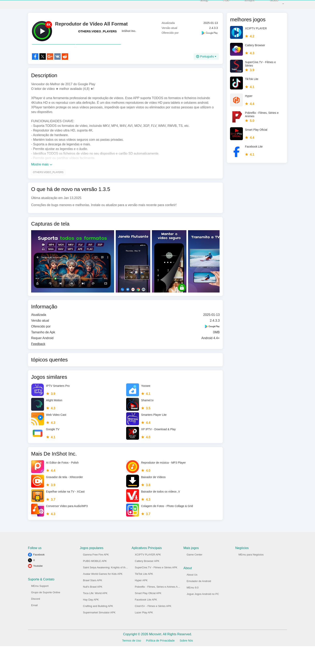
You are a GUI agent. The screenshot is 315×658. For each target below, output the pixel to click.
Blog (198, 6)
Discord (35, 610)
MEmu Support (40, 597)
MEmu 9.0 (192, 599)
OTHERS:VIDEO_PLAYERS (97, 34)
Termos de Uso (131, 652)
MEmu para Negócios (251, 566)
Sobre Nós (186, 652)
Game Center (194, 566)
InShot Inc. (129, 34)
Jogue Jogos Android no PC (203, 605)
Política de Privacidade (160, 652)
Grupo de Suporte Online (45, 604)
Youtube (38, 577)
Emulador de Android (199, 592)
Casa (268, 6)
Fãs (220, 6)
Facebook (39, 566)
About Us (192, 586)
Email (34, 617)
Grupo (243, 6)
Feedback (38, 355)
